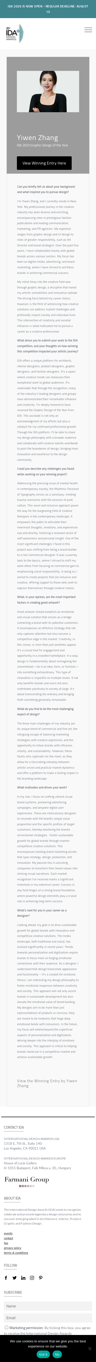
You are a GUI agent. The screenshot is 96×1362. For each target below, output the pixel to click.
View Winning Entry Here (44, 163)
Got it (43, 1354)
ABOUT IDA (12, 1198)
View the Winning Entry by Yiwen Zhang (47, 1083)
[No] (89, 1348)
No (57, 1354)
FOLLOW (10, 1265)
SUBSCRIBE (13, 1292)
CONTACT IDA (14, 1127)
